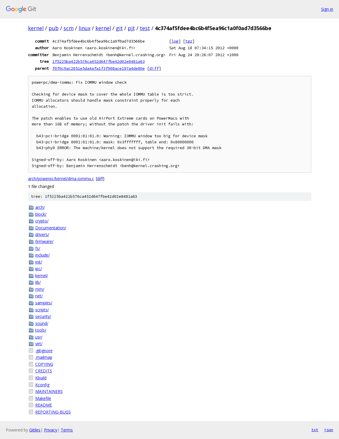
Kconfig (42, 384)
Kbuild (41, 378)
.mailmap (43, 357)
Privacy (50, 430)
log (174, 41)
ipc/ (38, 268)
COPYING (44, 364)
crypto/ (42, 221)
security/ (43, 316)
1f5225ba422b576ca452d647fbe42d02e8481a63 (98, 61)
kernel (36, 28)
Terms (67, 430)
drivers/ (42, 234)
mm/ (39, 289)
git (119, 28)
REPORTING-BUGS (53, 412)
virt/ (38, 343)
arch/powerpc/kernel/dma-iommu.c (61, 178)
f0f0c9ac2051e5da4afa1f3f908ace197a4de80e (98, 68)
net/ (39, 296)
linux (84, 28)
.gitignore (44, 350)
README (43, 405)
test (145, 28)
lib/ (38, 282)
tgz (188, 41)
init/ (38, 262)
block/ (41, 214)
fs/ (37, 248)
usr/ (38, 337)
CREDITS (43, 371)
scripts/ (42, 309)
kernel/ (41, 275)
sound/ (41, 323)
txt (314, 429)
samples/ (43, 303)
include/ (42, 255)
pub (54, 28)
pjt (131, 28)
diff (154, 68)
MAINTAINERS (49, 391)
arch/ (40, 207)
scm (69, 28)
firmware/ (44, 241)
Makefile (43, 398)
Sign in (327, 9)
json (328, 429)
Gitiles (34, 430)
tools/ (40, 330)
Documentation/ (50, 228)
